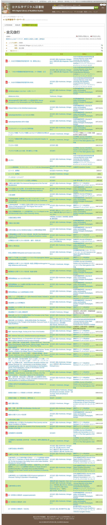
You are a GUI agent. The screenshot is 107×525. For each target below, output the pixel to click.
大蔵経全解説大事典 (14, 217)
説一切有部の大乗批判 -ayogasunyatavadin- (22, 495)
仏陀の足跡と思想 (13, 419)
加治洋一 (52, 398)
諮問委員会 (43, 1)
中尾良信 (52, 216)
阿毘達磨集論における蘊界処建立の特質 (20, 292)
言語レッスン (88, 12)
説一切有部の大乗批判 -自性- (17, 502)
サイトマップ (24, 1)
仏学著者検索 (8, 25)
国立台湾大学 (37, 517)
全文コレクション (67, 12)
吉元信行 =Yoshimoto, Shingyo (59, 134)
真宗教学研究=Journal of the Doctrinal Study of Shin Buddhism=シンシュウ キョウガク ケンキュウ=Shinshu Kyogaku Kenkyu (84, 509)
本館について (34, 1)
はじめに (11, 160)
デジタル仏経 (78, 12)
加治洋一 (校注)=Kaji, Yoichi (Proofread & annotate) (61, 393)
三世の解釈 (11, 195)
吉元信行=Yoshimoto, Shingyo (59, 170)
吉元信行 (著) (54, 145)
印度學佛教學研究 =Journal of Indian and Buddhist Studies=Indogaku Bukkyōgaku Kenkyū (83, 91)
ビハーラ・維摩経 (13, 174)
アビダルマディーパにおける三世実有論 (20, 128)
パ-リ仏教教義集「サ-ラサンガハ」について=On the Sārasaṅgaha (29, 167)
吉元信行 (52, 101)
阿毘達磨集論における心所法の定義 (19, 278)
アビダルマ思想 (13, 145)
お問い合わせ (52, 1)
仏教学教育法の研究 (14, 486)
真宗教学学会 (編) (64, 509)
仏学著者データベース (16, 16)
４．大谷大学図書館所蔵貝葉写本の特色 (20, 82)
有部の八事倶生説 (13, 246)
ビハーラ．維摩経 (13, 170)
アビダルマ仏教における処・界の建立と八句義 (22, 151)
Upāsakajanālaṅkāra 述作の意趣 (18, 121)
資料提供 (60, 1)
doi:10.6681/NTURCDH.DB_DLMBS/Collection (54, 522)
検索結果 (17, 25)
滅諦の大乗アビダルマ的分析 (17, 414)
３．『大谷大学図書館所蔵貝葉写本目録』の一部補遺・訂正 (27, 72)
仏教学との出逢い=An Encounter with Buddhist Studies (25, 454)
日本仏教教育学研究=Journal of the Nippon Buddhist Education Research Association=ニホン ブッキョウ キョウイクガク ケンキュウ (84, 460)
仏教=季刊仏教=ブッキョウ (81, 180)
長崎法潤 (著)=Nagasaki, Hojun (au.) (61, 481)
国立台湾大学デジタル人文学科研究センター (61, 517)
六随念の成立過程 (13, 223)
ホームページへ (98, 1)
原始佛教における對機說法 (16, 303)
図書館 (43, 517)
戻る (103, 8)
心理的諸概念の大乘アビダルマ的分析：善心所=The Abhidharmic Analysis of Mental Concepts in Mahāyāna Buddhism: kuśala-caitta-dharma (28, 235)
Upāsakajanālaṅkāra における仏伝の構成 (21, 115)
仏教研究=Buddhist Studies (81, 167)
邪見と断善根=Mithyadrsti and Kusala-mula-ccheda (24, 253)
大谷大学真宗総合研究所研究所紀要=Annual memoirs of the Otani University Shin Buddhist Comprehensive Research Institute (84, 322)
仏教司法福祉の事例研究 (16, 448)
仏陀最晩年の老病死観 (15, 433)
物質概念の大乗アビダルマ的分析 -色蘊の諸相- (22, 271)
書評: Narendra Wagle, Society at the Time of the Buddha (26, 331)
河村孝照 (65, 216)
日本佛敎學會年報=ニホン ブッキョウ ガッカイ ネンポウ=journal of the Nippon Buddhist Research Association (84, 252)
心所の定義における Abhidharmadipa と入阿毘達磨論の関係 (27, 230)
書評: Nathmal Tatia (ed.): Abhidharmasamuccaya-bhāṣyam (27, 335)
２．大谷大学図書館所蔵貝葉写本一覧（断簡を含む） (25, 61)
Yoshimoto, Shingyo (56, 96)
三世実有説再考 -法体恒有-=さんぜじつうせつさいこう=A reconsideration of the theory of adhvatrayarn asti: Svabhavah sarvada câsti (27, 200)
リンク (95, 12)
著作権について (69, 1)
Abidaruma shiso (13, 96)
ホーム (6, 16)
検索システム (56, 12)
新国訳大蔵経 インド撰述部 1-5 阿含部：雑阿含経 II (24, 392)
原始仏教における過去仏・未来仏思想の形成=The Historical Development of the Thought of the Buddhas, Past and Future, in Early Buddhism (28, 321)
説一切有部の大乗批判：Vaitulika (18, 509)
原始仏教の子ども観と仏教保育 (18, 327)
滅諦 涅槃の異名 (13, 403)
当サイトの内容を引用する (84, 1)
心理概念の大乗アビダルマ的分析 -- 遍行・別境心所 (24, 240)
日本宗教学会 (58, 241)
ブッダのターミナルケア (16, 177)
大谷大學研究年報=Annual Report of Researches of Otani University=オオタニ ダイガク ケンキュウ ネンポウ (84, 403)
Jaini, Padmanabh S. (56, 258)
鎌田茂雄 (55, 218)
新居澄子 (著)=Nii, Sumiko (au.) (63, 451)
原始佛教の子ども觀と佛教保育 (18, 312)
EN (104, 4)
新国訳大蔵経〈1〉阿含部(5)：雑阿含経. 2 (21, 398)
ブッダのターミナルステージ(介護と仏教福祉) (22, 180)
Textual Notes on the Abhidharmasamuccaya (22, 108)
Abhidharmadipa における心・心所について (22, 91)
